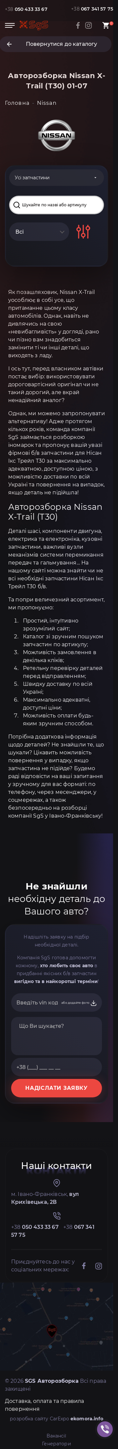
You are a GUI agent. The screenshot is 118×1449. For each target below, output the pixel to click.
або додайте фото (79, 1003)
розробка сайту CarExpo (56, 1419)
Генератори (56, 1444)
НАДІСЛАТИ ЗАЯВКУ (56, 1088)
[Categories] (56, 177)
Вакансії (56, 1436)
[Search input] (56, 205)
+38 (26, 9)
